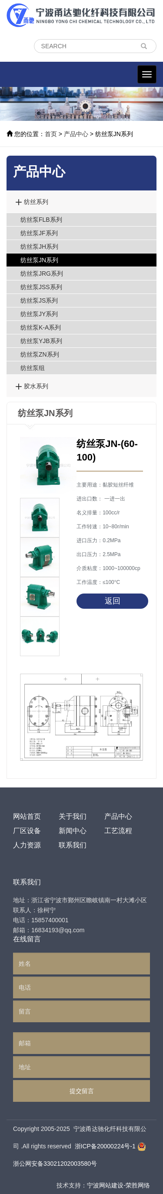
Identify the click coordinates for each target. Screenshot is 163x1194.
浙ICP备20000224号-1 (105, 1146)
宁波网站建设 (105, 1185)
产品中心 (76, 133)
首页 (51, 133)
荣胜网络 (138, 1185)
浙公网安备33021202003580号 (55, 1163)
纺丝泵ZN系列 (39, 354)
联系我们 (72, 845)
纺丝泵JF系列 (39, 233)
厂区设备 (27, 830)
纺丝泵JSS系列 (41, 286)
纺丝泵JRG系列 (41, 273)
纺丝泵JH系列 (39, 246)
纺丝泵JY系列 (39, 313)
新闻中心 (72, 830)
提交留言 (82, 1090)
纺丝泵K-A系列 (40, 327)
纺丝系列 (31, 201)
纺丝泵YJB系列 (41, 340)
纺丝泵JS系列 (39, 300)
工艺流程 (118, 830)
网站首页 (27, 816)
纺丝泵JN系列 (39, 260)
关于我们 (72, 816)
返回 (112, 601)
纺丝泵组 (32, 367)
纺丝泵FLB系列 (41, 219)
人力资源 (27, 845)
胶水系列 (31, 386)
